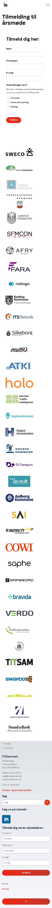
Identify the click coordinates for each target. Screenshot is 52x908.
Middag (14, 106)
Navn (9, 48)
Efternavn (7, 845)
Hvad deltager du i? (16, 84)
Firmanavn (12, 60)
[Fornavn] (26, 838)
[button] (47, 802)
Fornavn (7, 833)
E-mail (9, 72)
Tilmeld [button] (26, 872)
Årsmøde (15, 98)
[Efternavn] (26, 850)
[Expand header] (48, 5)
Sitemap (5, 889)
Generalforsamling (19, 102)
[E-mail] (26, 863)
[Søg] (26, 802)
